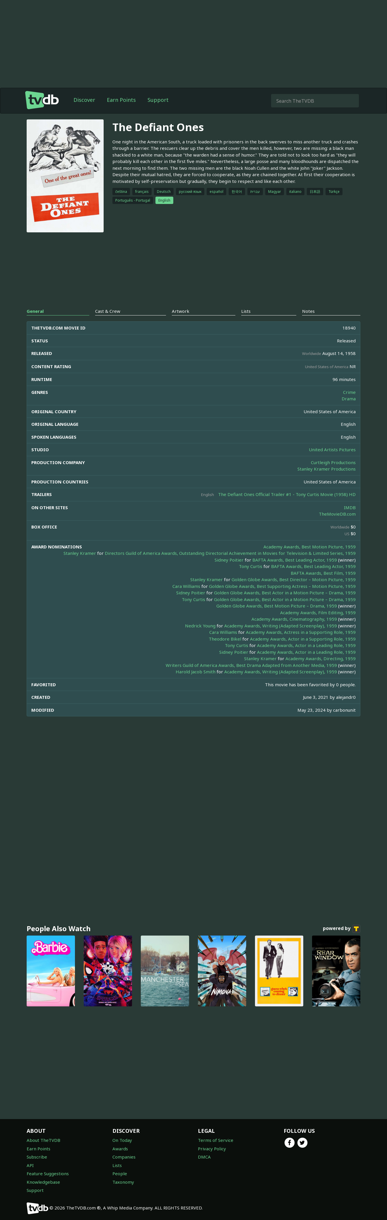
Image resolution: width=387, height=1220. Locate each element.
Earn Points (121, 99)
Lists (117, 1165)
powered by (341, 929)
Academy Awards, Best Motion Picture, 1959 (309, 547)
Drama (349, 398)
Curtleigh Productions (333, 462)
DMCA (204, 1157)
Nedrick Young (200, 626)
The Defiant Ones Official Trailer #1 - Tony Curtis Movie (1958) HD (287, 494)
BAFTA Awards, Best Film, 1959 (323, 573)
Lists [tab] (246, 311)
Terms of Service (215, 1140)
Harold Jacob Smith (195, 672)
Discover (84, 99)
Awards (120, 1149)
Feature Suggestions (48, 1173)
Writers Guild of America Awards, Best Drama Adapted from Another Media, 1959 (251, 665)
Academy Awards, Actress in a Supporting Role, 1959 (301, 632)
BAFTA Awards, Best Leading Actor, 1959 (294, 560)
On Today (122, 1140)
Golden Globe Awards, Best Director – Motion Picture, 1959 (294, 579)
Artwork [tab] (180, 311)
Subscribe (37, 1157)
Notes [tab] (308, 311)
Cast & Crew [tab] (107, 311)
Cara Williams (186, 586)
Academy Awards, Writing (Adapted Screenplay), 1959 (280, 626)
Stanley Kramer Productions (326, 469)
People (119, 1173)
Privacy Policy (212, 1149)
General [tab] (35, 311)
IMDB (350, 507)
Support (158, 99)
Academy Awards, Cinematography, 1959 (294, 619)
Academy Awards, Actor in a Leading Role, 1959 (306, 645)
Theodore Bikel (225, 639)
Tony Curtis (250, 566)
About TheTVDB (43, 1140)
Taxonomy (123, 1182)
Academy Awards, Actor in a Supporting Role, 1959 (303, 639)
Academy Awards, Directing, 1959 (320, 658)
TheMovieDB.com (337, 514)
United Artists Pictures (332, 449)
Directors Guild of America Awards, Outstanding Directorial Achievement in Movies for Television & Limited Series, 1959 (230, 553)
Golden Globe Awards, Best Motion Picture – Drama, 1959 (276, 606)
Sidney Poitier (229, 560)
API (30, 1165)
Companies (124, 1157)
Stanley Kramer (80, 553)
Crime (349, 392)
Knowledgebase (43, 1182)
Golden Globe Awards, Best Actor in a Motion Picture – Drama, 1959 (285, 593)
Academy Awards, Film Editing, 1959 (318, 612)
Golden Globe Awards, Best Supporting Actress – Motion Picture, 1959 (282, 586)
